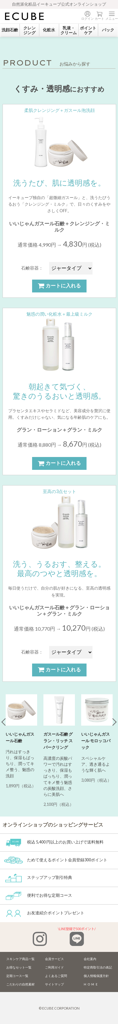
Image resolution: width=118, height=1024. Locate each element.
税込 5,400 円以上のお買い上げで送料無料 (54, 841)
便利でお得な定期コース (38, 895)
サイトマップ (54, 984)
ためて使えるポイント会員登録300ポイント (55, 859)
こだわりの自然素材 (20, 984)
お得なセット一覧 (18, 967)
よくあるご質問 (56, 976)
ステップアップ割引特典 (38, 877)
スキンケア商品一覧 (20, 959)
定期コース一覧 (17, 976)
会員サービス (54, 959)
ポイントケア (88, 30)
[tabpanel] (21, 743)
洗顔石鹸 (10, 29)
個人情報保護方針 (96, 976)
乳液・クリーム (68, 30)
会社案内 (90, 959)
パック (108, 29)
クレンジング (29, 30)
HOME (91, 984)
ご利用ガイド (54, 967)
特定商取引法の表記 (98, 967)
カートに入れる (59, 285)
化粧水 (49, 29)
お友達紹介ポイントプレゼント (44, 912)
